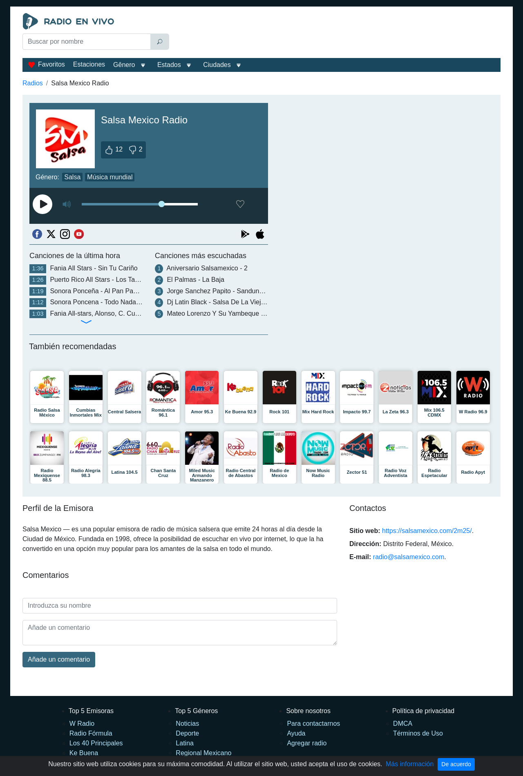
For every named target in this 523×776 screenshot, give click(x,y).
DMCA (402, 723)
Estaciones (89, 64)
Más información (410, 763)
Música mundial (109, 177)
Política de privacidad (423, 710)
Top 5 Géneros (196, 710)
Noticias (187, 723)
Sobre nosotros (308, 710)
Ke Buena (83, 752)
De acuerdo (456, 764)
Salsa (72, 177)
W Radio (81, 723)
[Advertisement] (336, 33)
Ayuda (296, 733)
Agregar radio (306, 743)
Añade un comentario (59, 659)
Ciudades (217, 64)
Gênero (124, 64)
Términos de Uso (418, 733)
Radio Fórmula (90, 733)
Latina (185, 743)
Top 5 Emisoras (91, 710)
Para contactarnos (313, 723)
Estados (169, 64)
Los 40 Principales (96, 743)
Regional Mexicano (203, 752)
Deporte (187, 733)
